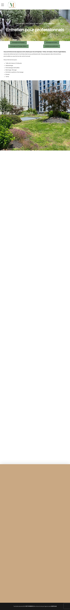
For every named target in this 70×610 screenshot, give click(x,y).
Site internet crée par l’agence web (45, 606)
